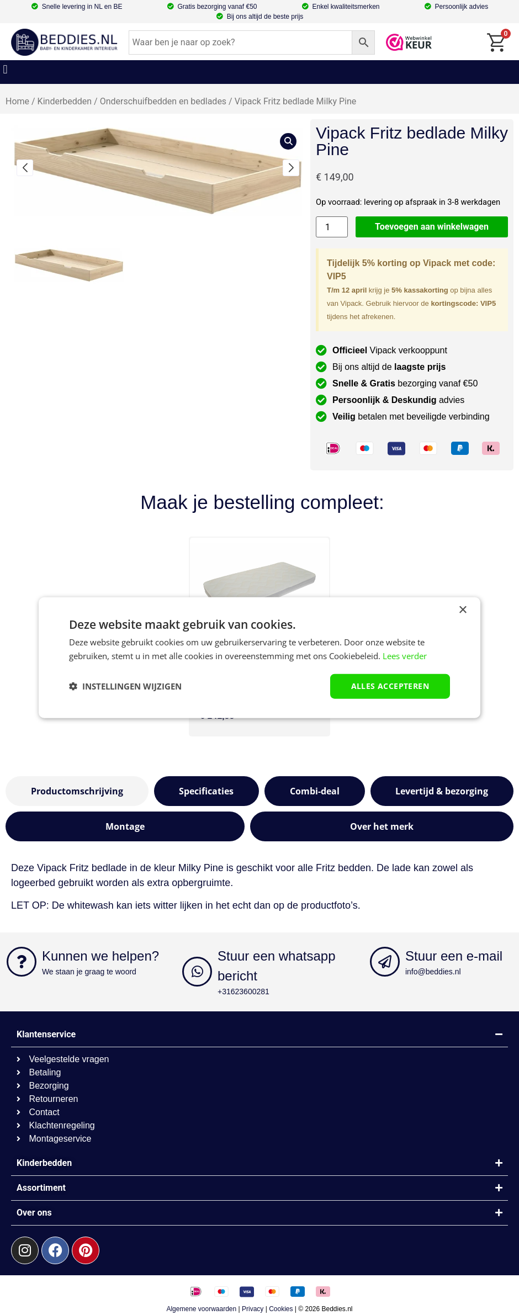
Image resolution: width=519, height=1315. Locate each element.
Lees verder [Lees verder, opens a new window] (405, 655)
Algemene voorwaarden (201, 1309)
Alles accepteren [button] (390, 686)
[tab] (77, 791)
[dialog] (259, 657)
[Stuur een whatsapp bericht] (197, 972)
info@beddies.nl (433, 971)
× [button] (462, 610)
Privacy (252, 1309)
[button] (5, 69)
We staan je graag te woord (89, 971)
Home (17, 101)
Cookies (281, 1309)
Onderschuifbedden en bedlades (163, 101)
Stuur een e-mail (453, 955)
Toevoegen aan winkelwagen (432, 226)
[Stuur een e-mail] (385, 962)
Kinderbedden (65, 101)
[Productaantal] (332, 227)
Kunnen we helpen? (100, 955)
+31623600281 (243, 991)
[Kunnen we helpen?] (21, 962)
